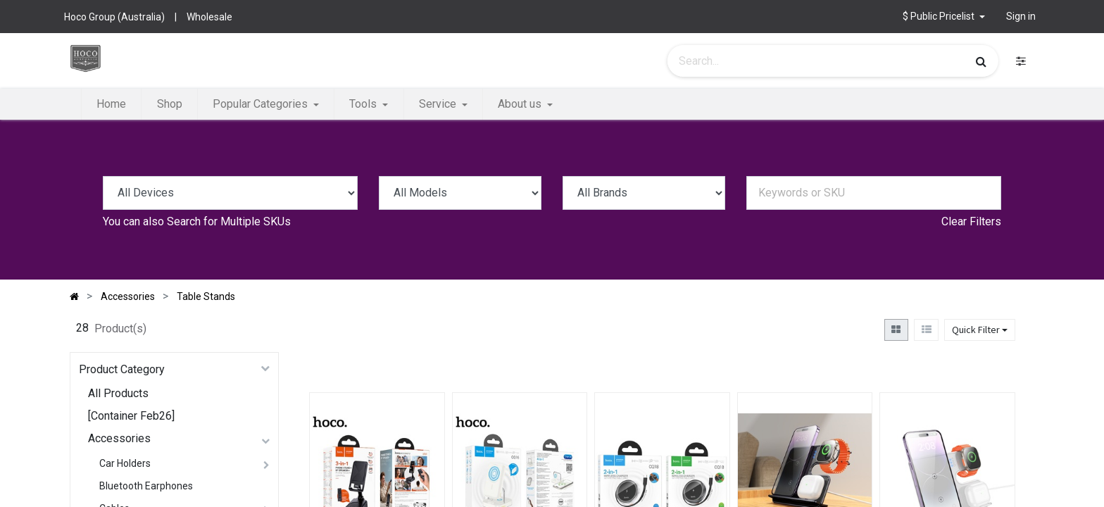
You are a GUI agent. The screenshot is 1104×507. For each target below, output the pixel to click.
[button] (944, 16)
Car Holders (125, 463)
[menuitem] (111, 104)
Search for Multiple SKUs (229, 221)
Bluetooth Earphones (146, 486)
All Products (118, 393)
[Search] (981, 61)
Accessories (119, 438)
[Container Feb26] (131, 416)
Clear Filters (971, 221)
